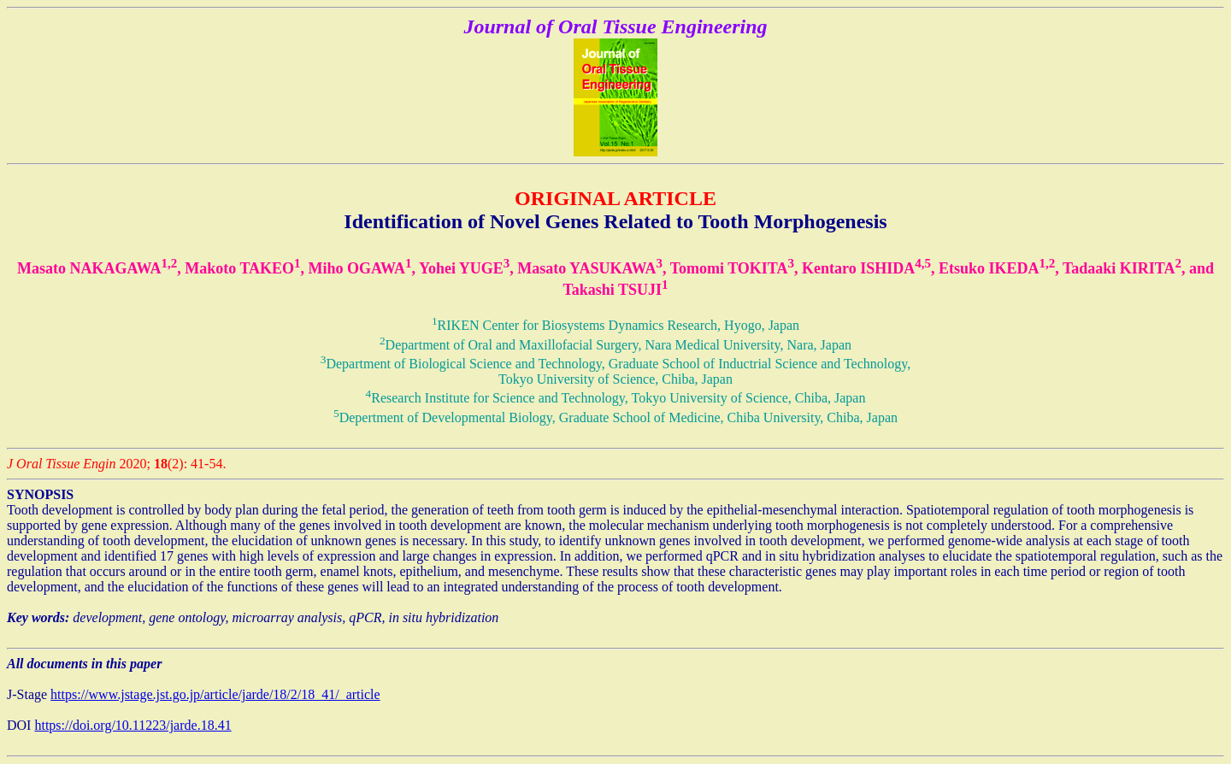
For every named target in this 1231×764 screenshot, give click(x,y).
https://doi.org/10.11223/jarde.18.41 (132, 725)
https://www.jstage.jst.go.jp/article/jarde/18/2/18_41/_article (215, 694)
